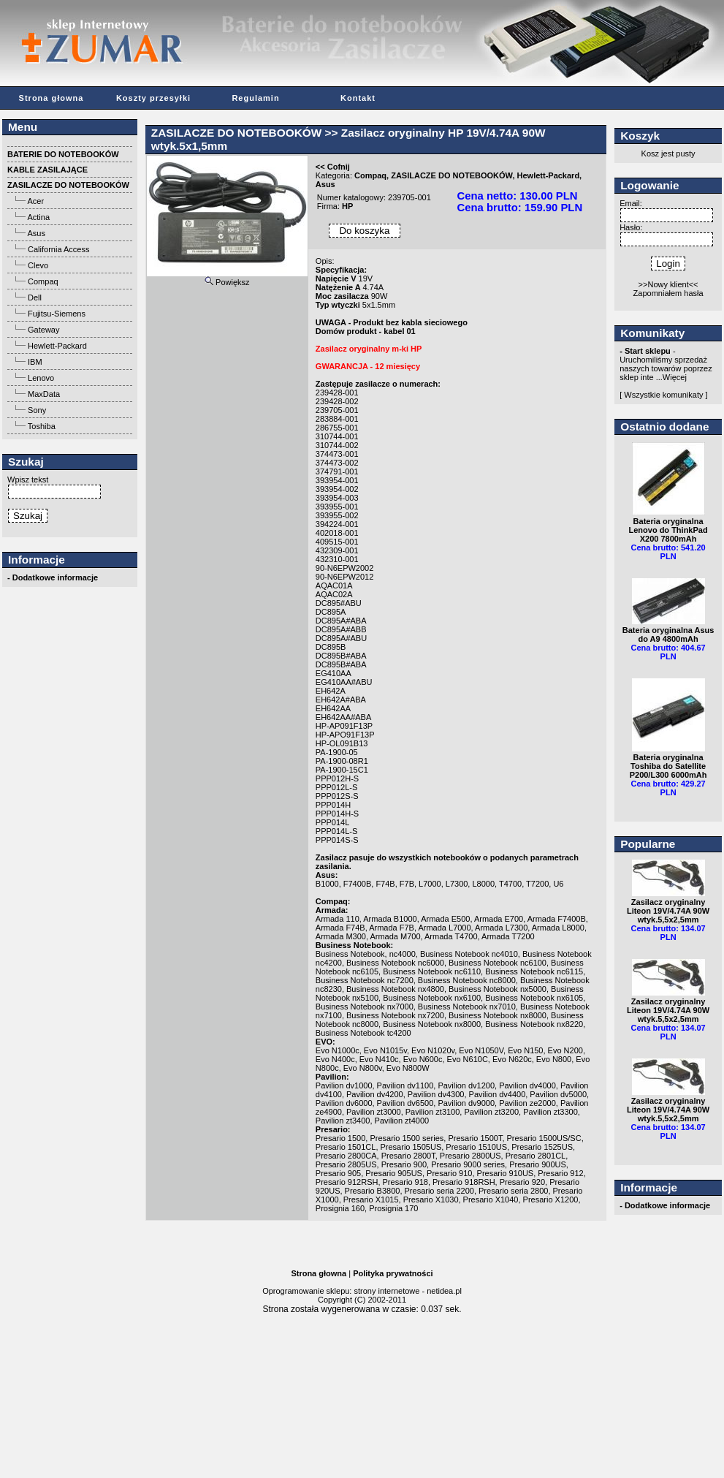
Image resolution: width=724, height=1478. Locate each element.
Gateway (43, 329)
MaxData (44, 394)
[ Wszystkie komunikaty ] (663, 394)
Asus (36, 233)
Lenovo (41, 378)
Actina (38, 217)
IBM (35, 361)
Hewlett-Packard (57, 345)
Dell (35, 297)
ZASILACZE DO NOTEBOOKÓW (236, 132)
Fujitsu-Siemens (56, 313)
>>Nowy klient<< (668, 284)
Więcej (675, 377)
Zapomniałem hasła (668, 293)
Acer (35, 201)
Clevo (38, 265)
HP (347, 206)
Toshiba (42, 426)
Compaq (43, 281)
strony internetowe (386, 1290)
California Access (58, 249)
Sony (37, 410)
